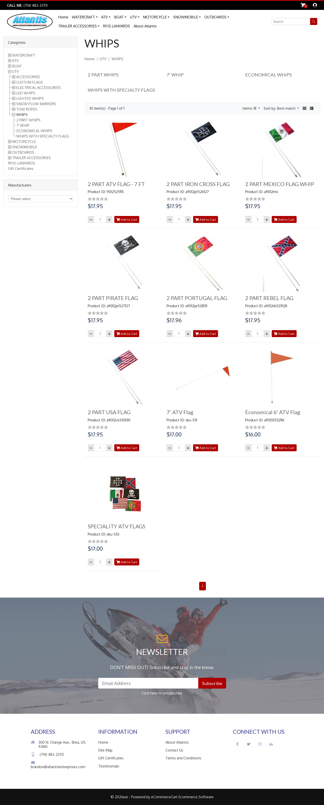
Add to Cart (126, 219)
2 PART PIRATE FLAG (113, 298)
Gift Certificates (20, 168)
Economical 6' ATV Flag (272, 412)
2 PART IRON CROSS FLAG (198, 184)
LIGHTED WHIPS (30, 98)
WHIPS (22, 114)
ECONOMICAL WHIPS (34, 131)
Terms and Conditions (183, 758)
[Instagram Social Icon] (259, 744)
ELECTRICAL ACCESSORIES (38, 87)
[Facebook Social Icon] (237, 744)
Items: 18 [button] (249, 108)
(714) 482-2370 (47, 754)
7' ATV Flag (180, 412)
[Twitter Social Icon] (248, 744)
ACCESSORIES (28, 77)
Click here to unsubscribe (162, 693)
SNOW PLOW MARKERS (36, 104)
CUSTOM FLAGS (29, 82)
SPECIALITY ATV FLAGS (116, 526)
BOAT (119, 17)
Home (63, 17)
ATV (104, 17)
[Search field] (291, 21)
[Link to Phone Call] (27, 5)
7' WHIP (22, 125)
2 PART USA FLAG (109, 412)
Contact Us (174, 750)
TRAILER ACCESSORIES (77, 26)
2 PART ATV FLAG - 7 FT (116, 184)
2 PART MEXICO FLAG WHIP (279, 184)
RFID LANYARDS (116, 26)
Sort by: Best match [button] (280, 108)
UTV (133, 17)
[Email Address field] (148, 683)
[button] (313, 21)
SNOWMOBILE (185, 17)
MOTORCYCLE (155, 17)
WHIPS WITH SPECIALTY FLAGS (42, 136)
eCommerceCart (164, 797)
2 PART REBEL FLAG (269, 298)
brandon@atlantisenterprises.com (58, 765)
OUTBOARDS (215, 17)
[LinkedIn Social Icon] (271, 744)
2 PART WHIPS (28, 120)
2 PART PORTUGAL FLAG (197, 298)
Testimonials (108, 766)
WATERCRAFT (83, 17)
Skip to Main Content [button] (72, 5)
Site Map (105, 750)
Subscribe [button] (212, 683)
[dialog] (315, 5)
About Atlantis (145, 26)
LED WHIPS (25, 93)
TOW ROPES (26, 109)
